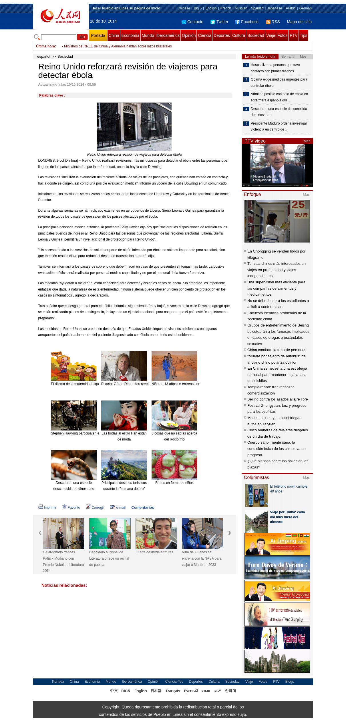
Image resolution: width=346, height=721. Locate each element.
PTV (293, 35)
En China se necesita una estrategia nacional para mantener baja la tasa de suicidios (277, 374)
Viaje (270, 35)
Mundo (148, 35)
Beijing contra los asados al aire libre (277, 399)
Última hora (45, 46)
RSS (273, 21)
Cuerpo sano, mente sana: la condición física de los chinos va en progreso (276, 448)
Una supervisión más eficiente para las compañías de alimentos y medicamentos (276, 288)
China (114, 35)
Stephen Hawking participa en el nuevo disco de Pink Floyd (96, 433)
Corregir (95, 508)
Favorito (71, 508)
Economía (131, 35)
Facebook (246, 21)
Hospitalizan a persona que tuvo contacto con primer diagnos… (275, 68)
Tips (303, 35)
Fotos (282, 35)
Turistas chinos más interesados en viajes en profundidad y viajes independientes (276, 269)
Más (307, 141)
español (43, 56)
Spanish (257, 8)
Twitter (219, 21)
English (210, 8)
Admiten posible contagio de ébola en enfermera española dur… (279, 97)
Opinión (189, 35)
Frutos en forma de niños (174, 483)
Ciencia (204, 35)
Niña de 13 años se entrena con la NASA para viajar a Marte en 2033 (202, 558)
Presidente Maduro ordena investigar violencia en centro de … (279, 126)
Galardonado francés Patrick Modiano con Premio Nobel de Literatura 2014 (63, 561)
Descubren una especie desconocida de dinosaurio (279, 112)
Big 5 (198, 8)
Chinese (184, 8)
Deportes (222, 35)
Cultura (238, 35)
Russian (241, 8)
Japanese (274, 8)
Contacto (192, 21)
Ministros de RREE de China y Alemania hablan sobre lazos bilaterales (118, 46)
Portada (98, 35)
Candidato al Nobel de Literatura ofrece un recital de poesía (109, 558)
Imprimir (47, 508)
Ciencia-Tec (174, 682)
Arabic (291, 8)
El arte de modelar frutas (154, 552)
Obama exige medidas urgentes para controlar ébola (279, 82)
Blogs (289, 682)
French (225, 8)
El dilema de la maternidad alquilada (78, 384)
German (305, 8)
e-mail (118, 508)
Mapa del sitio (299, 21)
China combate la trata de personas (276, 350)
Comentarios (142, 507)
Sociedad (255, 35)
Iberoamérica (168, 35)
